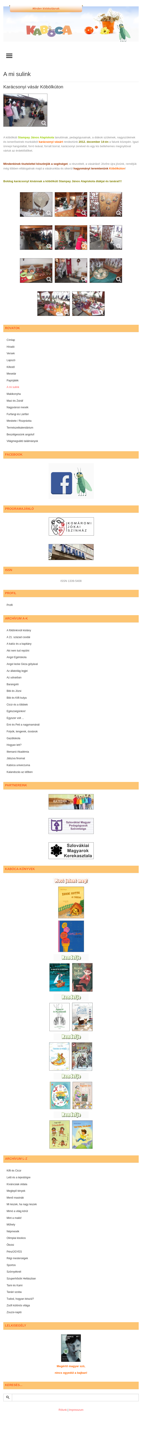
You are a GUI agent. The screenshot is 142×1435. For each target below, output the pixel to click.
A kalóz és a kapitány (19, 643)
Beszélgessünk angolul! (20, 434)
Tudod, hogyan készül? (20, 1298)
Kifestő (11, 367)
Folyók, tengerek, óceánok (22, 731)
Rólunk (63, 1409)
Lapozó (11, 360)
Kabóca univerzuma (18, 765)
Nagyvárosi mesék (17, 407)
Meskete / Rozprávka (19, 420)
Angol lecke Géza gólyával (22, 664)
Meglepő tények (16, 1190)
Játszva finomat (16, 758)
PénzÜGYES (14, 1251)
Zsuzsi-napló (14, 1312)
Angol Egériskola (16, 657)
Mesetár (11, 373)
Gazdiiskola (13, 738)
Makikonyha (14, 393)
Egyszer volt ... (15, 718)
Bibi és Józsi (14, 690)
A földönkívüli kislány (19, 630)
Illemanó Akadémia (18, 751)
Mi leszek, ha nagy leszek (22, 1204)
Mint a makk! (14, 1218)
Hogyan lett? (14, 744)
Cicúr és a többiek (17, 704)
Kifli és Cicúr (14, 1170)
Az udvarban (14, 677)
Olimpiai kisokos (16, 1238)
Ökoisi (10, 1244)
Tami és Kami (14, 1285)
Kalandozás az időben (20, 772)
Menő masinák (15, 1197)
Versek (11, 353)
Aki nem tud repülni (18, 650)
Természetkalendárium (20, 427)
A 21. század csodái (18, 637)
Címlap (11, 340)
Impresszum (76, 1409)
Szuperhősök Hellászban (21, 1278)
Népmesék (13, 1231)
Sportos (11, 1265)
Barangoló (13, 684)
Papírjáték (13, 380)
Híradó (11, 346)
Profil (10, 605)
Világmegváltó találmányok (22, 441)
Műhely (11, 1224)
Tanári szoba (14, 1292)
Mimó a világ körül (17, 1211)
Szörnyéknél (14, 1271)
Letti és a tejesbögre (18, 1177)
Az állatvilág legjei (17, 670)
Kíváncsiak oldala (17, 1184)
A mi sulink (13, 387)
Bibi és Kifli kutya (17, 697)
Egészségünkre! (16, 711)
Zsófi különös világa (18, 1305)
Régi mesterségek (17, 1258)
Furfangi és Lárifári (18, 414)
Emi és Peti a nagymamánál (23, 724)
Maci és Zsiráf (15, 400)
